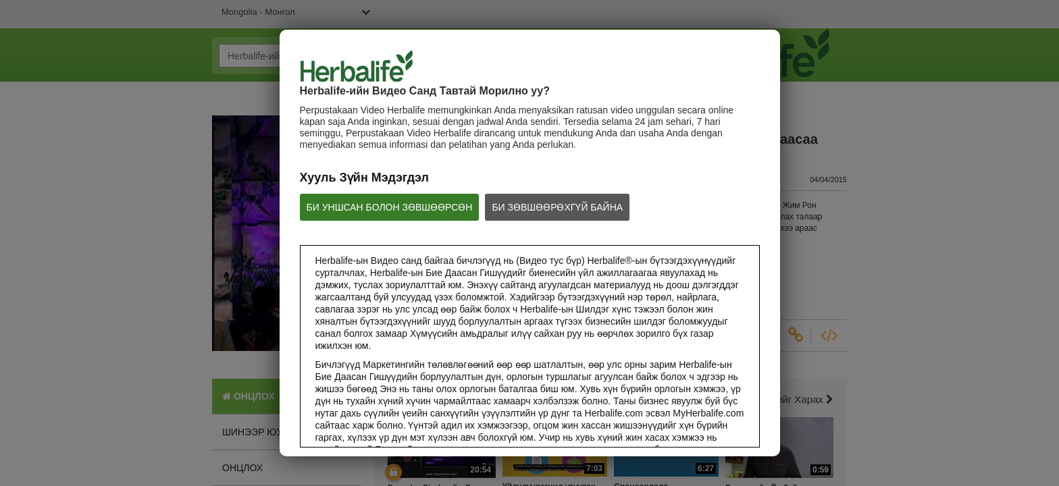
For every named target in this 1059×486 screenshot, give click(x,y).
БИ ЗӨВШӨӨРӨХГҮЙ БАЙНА (557, 207)
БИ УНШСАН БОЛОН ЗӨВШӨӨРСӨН (390, 207)
